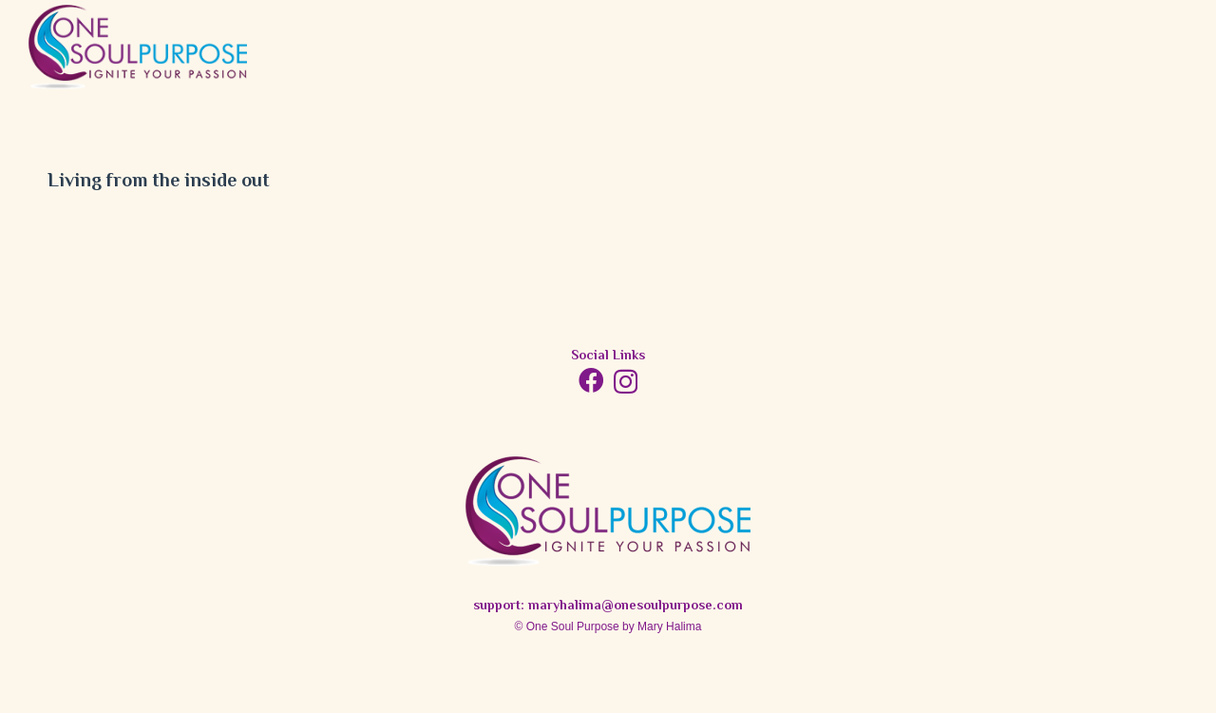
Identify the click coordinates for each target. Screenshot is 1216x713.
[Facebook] (591, 380)
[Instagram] (625, 381)
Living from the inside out (159, 182)
